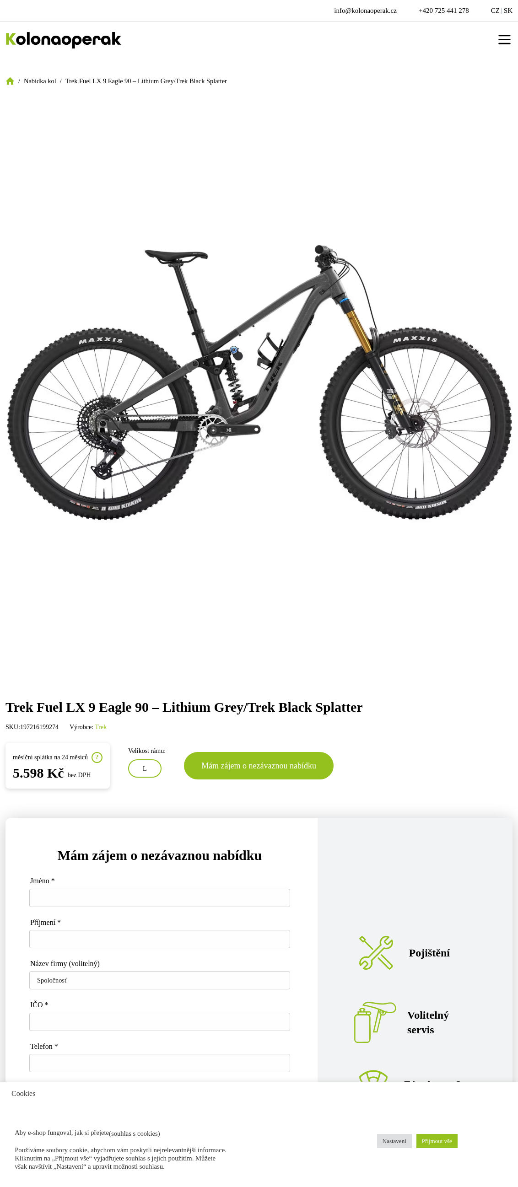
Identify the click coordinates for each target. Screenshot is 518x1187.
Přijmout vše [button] (437, 1141)
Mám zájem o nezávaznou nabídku (258, 765)
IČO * (39, 1005)
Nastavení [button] (394, 1141)
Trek (101, 727)
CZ (495, 10)
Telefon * (44, 1046)
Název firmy (65, 963)
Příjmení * (45, 922)
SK (508, 10)
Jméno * (42, 881)
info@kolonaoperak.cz (365, 10)
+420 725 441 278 (444, 10)
